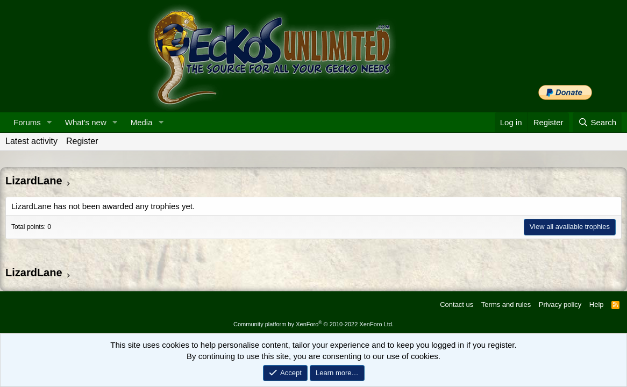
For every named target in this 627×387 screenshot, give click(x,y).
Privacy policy (560, 304)
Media (142, 122)
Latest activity (31, 141)
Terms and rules (506, 304)
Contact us (456, 304)
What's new (85, 122)
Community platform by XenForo (313, 324)
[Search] (597, 122)
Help (596, 304)
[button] (49, 122)
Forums (27, 122)
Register (82, 141)
